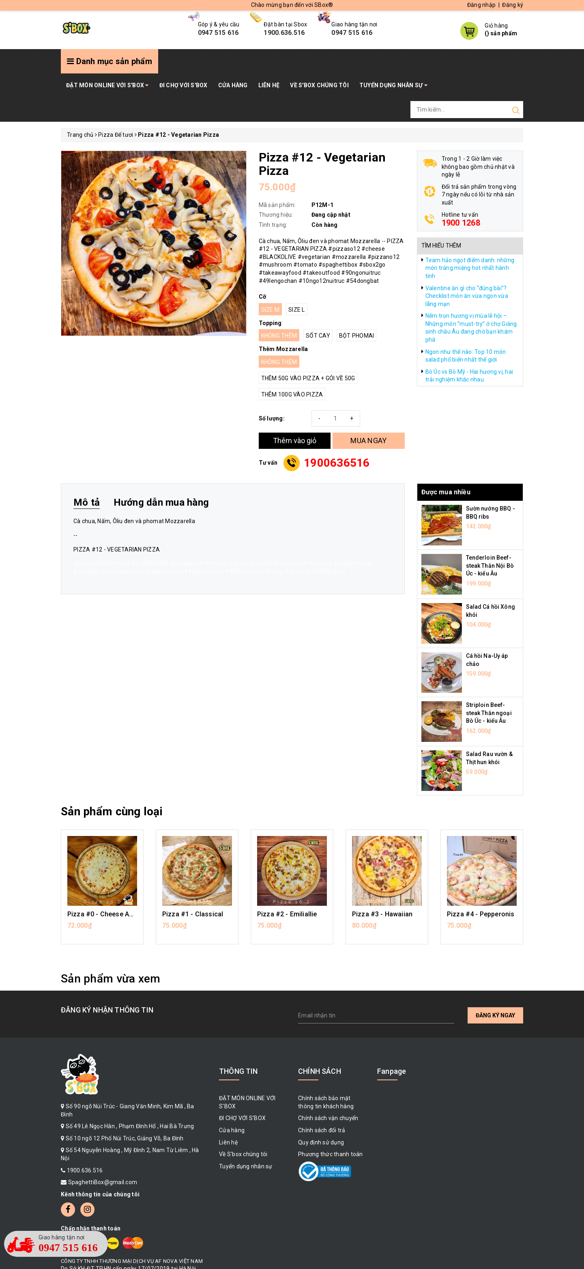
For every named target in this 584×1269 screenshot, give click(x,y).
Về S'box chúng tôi (319, 85)
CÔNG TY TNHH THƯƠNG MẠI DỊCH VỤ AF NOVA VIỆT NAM (132, 1261)
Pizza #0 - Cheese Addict (105, 914)
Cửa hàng (233, 85)
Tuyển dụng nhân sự (393, 85)
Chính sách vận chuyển (328, 1118)
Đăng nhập (481, 5)
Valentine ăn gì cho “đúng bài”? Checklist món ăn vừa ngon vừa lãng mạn (466, 296)
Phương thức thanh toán (330, 1154)
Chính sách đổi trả (322, 1130)
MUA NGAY (368, 440)
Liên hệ (269, 85)
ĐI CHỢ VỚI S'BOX (183, 85)
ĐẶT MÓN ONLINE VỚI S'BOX (107, 85)
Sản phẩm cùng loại (112, 811)
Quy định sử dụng (321, 1142)
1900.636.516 (85, 1170)
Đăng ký (512, 5)
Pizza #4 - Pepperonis (480, 914)
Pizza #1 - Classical (192, 914)
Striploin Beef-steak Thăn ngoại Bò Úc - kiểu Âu (489, 713)
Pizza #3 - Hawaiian (382, 914)
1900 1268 (461, 223)
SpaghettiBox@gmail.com (102, 1182)
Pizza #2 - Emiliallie (287, 914)
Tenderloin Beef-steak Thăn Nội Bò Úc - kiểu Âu (490, 565)
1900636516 (337, 463)
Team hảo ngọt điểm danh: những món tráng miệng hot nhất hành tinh (470, 268)
